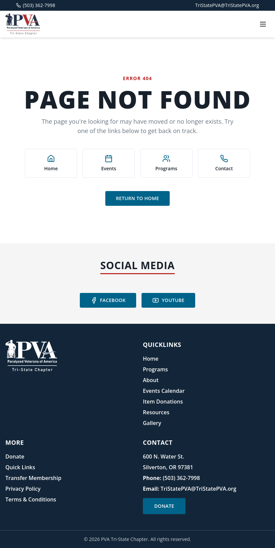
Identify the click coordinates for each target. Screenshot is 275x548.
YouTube (168, 300)
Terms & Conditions (30, 499)
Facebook (108, 300)
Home (150, 358)
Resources (156, 412)
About (151, 380)
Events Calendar (164, 390)
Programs (155, 369)
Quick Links (20, 467)
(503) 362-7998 (181, 478)
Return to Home (137, 198)
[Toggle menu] (263, 24)
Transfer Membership (33, 478)
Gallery (152, 423)
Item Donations (163, 401)
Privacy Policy (23, 488)
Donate (14, 456)
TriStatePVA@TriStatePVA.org (227, 5)
